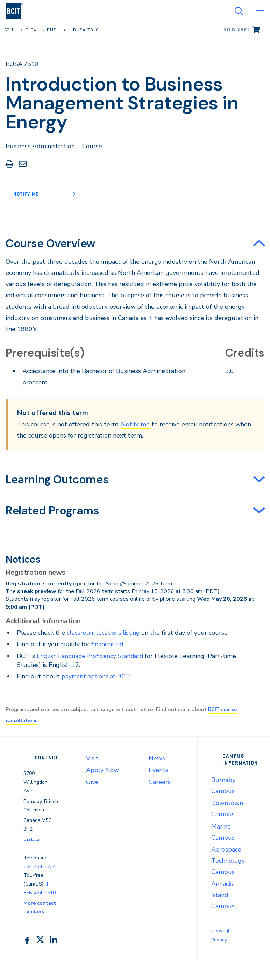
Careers (160, 782)
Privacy (219, 940)
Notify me (135, 424)
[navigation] (17, 11)
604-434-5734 (39, 866)
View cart (237, 29)
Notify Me (25, 194)
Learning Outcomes (57, 479)
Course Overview (50, 243)
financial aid (108, 644)
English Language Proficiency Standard (93, 656)
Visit (92, 758)
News (157, 758)
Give (92, 782)
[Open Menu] (259, 11)
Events (158, 770)
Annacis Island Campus (223, 895)
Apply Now (102, 770)
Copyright (222, 930)
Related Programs (52, 511)
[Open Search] (238, 11)
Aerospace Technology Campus (228, 860)
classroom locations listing (104, 632)
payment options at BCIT (98, 676)
